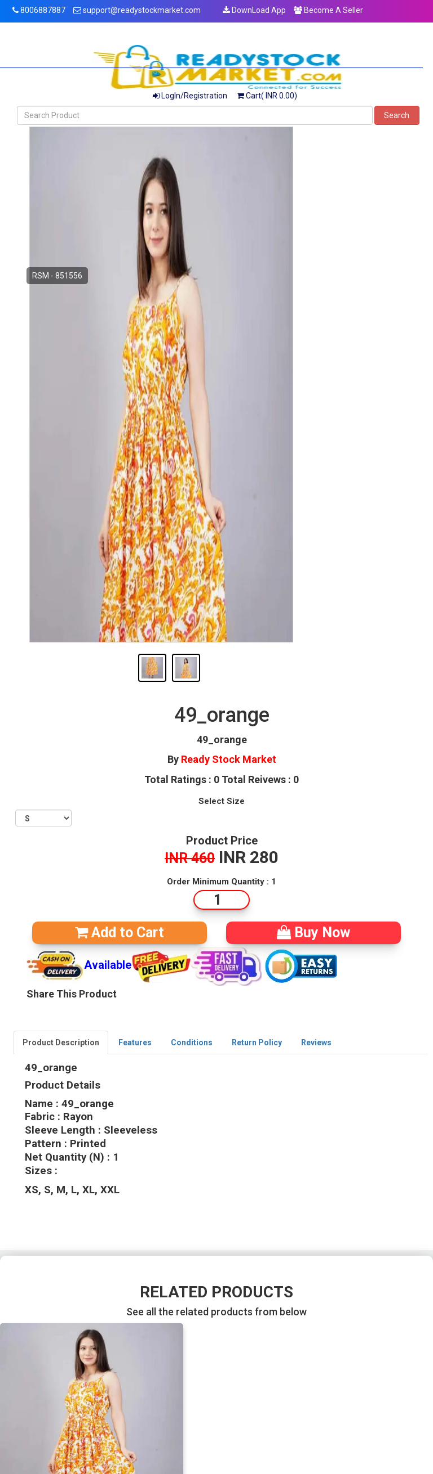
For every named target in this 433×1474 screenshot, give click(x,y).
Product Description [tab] (61, 1042)
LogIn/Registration (190, 95)
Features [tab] (135, 1042)
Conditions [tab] (192, 1042)
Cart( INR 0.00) (267, 95)
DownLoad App (254, 10)
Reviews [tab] (316, 1042)
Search (396, 115)
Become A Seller (328, 10)
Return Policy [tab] (257, 1042)
